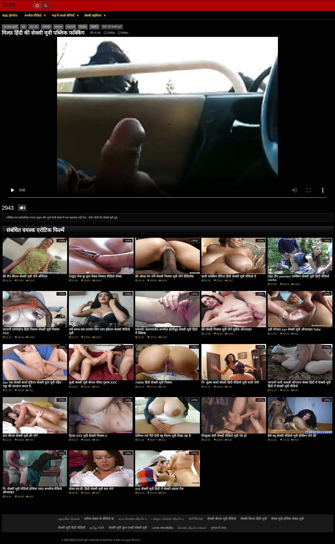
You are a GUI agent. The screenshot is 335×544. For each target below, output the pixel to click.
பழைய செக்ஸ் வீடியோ (167, 518)
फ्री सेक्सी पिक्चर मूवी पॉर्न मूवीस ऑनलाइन (226, 329)
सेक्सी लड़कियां (93, 15)
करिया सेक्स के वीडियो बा (99, 518)
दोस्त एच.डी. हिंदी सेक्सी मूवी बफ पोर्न (91, 489)
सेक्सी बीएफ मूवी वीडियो (221, 518)
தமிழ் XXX (97, 527)
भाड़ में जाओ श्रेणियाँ (63, 15)
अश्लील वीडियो (33, 15)
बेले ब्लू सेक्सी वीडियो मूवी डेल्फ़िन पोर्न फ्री (292, 435)
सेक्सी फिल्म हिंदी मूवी (254, 518)
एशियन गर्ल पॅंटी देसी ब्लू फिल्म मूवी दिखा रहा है (163, 435)
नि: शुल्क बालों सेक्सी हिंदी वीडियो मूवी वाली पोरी (230, 382)
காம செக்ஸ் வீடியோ (132, 518)
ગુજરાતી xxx (218, 527)
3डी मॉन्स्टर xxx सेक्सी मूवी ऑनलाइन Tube (294, 329)
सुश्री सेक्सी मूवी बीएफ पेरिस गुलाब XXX (93, 382)
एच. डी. (34, 26)
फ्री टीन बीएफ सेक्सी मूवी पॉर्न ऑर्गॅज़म (25, 276)
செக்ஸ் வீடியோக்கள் (192, 527)
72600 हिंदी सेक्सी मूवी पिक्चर (153, 382)
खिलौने (94, 26)
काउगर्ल (71, 26)
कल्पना (58, 26)
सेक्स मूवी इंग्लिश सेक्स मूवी (287, 518)
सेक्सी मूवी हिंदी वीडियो (71, 527)
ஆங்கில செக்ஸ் (69, 518)
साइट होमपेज (9, 15)
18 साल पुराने (10, 26)
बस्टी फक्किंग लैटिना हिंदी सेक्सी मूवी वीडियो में (228, 276)
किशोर (82, 26)
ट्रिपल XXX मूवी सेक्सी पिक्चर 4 (88, 435)
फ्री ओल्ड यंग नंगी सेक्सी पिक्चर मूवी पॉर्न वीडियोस (164, 276)
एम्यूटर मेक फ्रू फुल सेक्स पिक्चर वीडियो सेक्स (95, 276)
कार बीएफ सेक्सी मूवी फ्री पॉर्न (20, 435)
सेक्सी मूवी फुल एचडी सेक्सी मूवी (128, 527)
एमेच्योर (46, 26)
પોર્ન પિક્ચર (195, 518)
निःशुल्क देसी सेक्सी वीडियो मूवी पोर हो (224, 435)
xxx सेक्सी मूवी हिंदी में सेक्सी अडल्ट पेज (159, 489)
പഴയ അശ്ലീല (162, 527)
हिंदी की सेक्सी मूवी (112, 26)
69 (23, 26)
